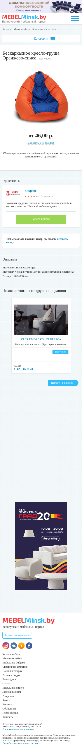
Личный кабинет (11, 691)
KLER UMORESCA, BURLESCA (41, 339)
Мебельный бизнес (13, 687)
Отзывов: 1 (47, 196)
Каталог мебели (11, 654)
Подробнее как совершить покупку (20, 743)
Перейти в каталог (62, 382)
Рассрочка (8, 696)
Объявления (9, 708)
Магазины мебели (12, 658)
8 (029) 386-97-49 (23, 369)
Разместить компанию (17, 635)
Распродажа (9, 679)
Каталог (6, 29)
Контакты (7, 717)
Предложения (9, 712)
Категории (44, 39)
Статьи (6, 683)
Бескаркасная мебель (44, 29)
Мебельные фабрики (13, 662)
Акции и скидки (11, 675)
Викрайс (30, 190)
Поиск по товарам (12, 671)
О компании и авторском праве (18, 729)
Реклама (7, 704)
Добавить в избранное (41, 142)
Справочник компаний (14, 666)
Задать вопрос (41, 219)
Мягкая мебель (22, 29)
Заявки (6, 700)
